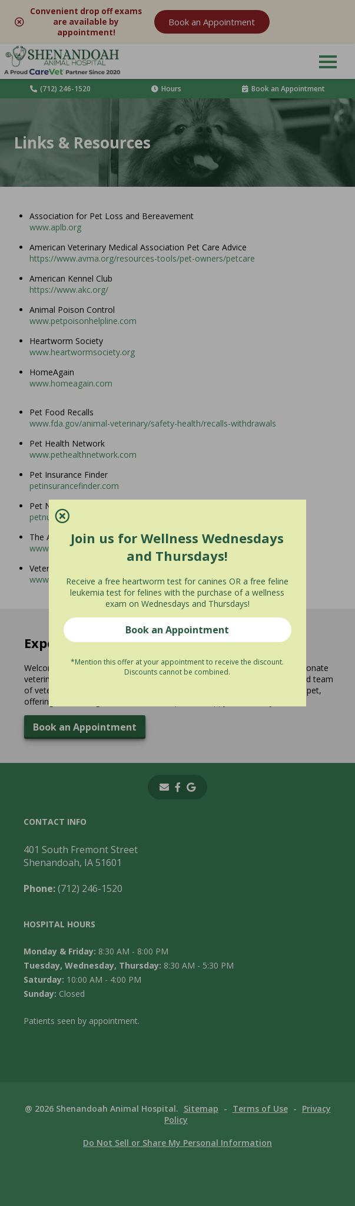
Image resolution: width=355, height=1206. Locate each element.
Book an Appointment (178, 623)
